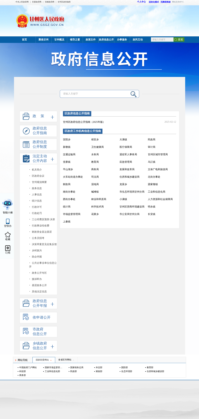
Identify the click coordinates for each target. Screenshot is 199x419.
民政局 (151, 139)
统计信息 (37, 200)
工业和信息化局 (156, 191)
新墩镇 (66, 147)
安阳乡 (66, 139)
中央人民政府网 (22, 2)
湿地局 (95, 184)
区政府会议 (38, 176)
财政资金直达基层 (42, 231)
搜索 (180, 39)
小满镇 (123, 199)
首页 (24, 39)
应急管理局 (126, 162)
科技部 (22, 371)
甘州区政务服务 (64, 2)
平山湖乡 (68, 169)
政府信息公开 (106, 39)
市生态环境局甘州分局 (132, 191)
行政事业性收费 (40, 225)
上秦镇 (66, 221)
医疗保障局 (126, 147)
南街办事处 (69, 191)
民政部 (73, 371)
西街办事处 (69, 199)
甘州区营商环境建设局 (132, 206)
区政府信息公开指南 (77, 113)
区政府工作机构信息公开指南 (83, 131)
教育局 (95, 162)
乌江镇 (151, 162)
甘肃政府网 (36, 2)
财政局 (66, 184)
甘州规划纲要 (39, 182)
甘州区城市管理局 (158, 154)
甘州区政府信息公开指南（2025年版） (84, 122)
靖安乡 (95, 139)
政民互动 (138, 39)
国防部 (124, 367)
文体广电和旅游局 (158, 169)
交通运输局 (69, 154)
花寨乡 (95, 214)
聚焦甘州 (44, 39)
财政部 (99, 371)
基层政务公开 (39, 285)
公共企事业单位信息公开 (43, 265)
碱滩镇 (95, 191)
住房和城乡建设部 (155, 371)
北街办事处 (154, 176)
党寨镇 (66, 162)
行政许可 (37, 207)
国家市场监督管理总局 (54, 367)
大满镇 (123, 139)
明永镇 (151, 206)
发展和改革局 (127, 169)
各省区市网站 (66, 360)
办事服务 (122, 39)
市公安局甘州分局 (129, 214)
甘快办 (8, 226)
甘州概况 (59, 39)
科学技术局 (97, 206)
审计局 (151, 147)
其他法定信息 (39, 291)
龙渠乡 (123, 184)
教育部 (150, 367)
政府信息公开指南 (35, 131)
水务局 (95, 154)
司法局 (95, 176)
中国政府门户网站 (28, 367)
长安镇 (151, 214)
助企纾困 (37, 256)
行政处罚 (37, 213)
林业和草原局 (98, 199)
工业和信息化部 (52, 371)
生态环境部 (126, 371)
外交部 (99, 367)
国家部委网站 (44, 360)
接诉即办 (37, 279)
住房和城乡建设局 (129, 176)
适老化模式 (152, 2)
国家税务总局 (76, 367)
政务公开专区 (39, 273)
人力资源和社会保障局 (160, 199)
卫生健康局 (97, 147)
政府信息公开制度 (35, 145)
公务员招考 (38, 238)
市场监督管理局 (71, 214)
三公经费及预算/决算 (43, 219)
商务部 (22, 375)
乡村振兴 (37, 250)
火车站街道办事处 (73, 176)
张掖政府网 (49, 2)
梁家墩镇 (153, 184)
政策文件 (91, 39)
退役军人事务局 (128, 154)
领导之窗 (75, 39)
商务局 (95, 169)
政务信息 (37, 188)
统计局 (66, 206)
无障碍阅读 (165, 2)
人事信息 (37, 194)
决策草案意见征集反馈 (44, 244)
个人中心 (141, 2)
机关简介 (37, 169)
